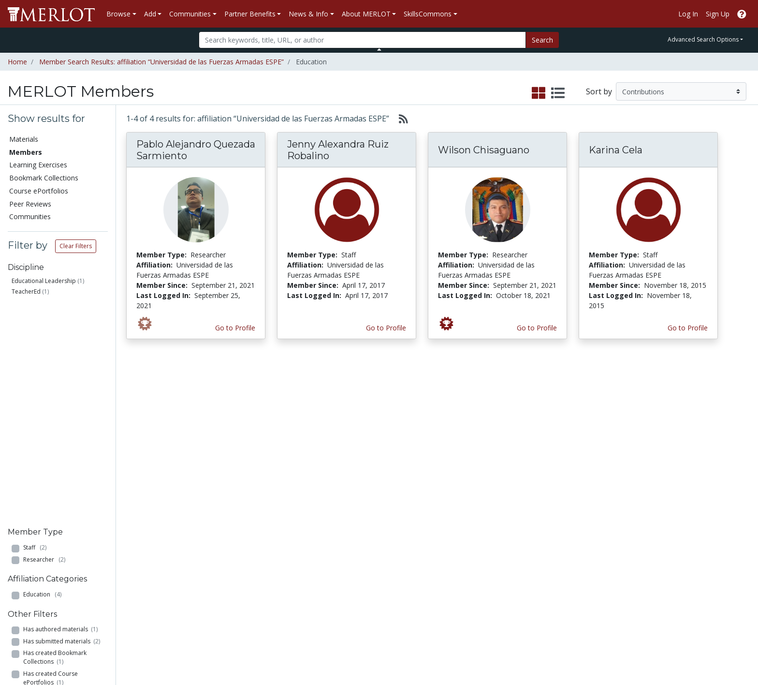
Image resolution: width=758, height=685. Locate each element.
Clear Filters (75, 246)
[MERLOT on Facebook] (666, 658)
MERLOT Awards (573, 582)
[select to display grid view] (538, 93)
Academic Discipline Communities (257, 526)
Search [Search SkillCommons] (664, 521)
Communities (30, 216)
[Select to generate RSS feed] (399, 118)
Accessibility (565, 623)
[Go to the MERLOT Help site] (741, 14)
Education (42, 373)
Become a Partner (361, 521)
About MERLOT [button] (366, 13)
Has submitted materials (61, 420)
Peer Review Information (586, 572)
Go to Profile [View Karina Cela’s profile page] (688, 327)
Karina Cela (615, 150)
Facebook (455, 582)
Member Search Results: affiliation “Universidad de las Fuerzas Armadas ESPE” (161, 61)
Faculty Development (580, 592)
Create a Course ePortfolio (161, 552)
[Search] (362, 39)
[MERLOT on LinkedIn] (716, 658)
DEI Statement (609, 623)
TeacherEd (26, 291)
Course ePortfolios (38, 190)
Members (25, 152)
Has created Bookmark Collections (55, 436)
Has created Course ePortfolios (50, 456)
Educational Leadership (44, 281)
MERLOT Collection (577, 531)
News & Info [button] (308, 13)
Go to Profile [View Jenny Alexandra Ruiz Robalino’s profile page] (386, 327)
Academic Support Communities (254, 547)
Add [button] (150, 13)
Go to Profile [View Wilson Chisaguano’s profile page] (537, 327)
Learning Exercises (38, 164)
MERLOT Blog (462, 572)
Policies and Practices (580, 603)
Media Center (461, 562)
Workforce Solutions (685, 531)
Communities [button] (190, 13)
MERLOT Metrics (466, 521)
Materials (23, 139)
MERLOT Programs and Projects (477, 547)
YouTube (454, 603)
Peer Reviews (30, 203)
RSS (18, 603)
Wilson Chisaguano (483, 150)
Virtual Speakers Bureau (49, 582)
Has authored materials (60, 408)
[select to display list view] (558, 93)
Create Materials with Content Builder (152, 537)
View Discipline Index (44, 592)
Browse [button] (118, 13)
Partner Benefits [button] (250, 13)
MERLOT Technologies (583, 542)
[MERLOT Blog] (741, 658)
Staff (34, 326)
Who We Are (566, 521)
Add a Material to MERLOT (161, 521)
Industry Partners (252, 572)
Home (17, 61)
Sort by (599, 91)
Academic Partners (255, 562)
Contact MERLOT (448, 649)
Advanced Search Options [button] (703, 39)
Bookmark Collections (43, 177)
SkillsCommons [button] (428, 13)
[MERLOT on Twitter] (691, 658)
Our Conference (465, 531)
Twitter (451, 592)
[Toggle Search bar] (379, 49)
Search (542, 40)
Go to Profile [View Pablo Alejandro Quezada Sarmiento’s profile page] (235, 327)
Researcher (44, 338)
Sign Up (717, 13)
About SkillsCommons (688, 542)
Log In (688, 13)
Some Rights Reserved (382, 649)
